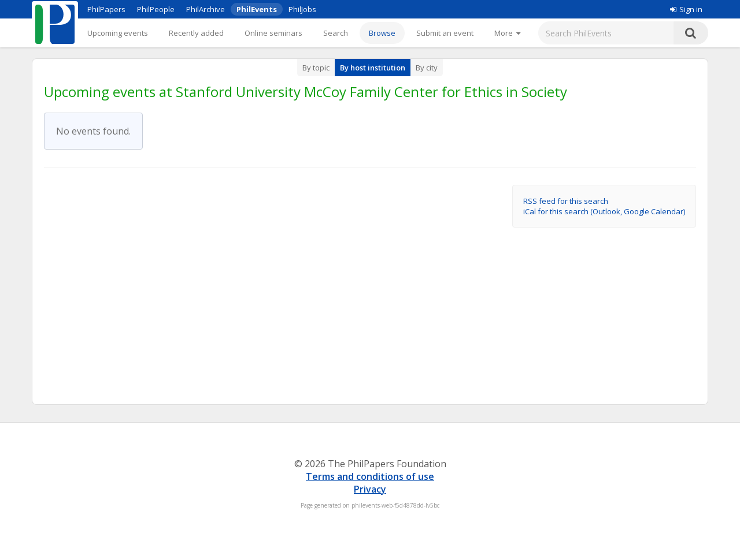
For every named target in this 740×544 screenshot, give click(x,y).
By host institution (372, 67)
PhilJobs (302, 9)
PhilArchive (205, 9)
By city (427, 67)
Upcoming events (117, 33)
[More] (507, 33)
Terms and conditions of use (370, 476)
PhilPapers (106, 9)
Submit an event (444, 33)
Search (335, 33)
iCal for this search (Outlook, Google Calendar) (604, 211)
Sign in (686, 9)
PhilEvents (256, 9)
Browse (382, 33)
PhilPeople (156, 9)
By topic (316, 67)
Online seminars (273, 33)
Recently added (196, 33)
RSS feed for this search (565, 201)
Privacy (370, 489)
